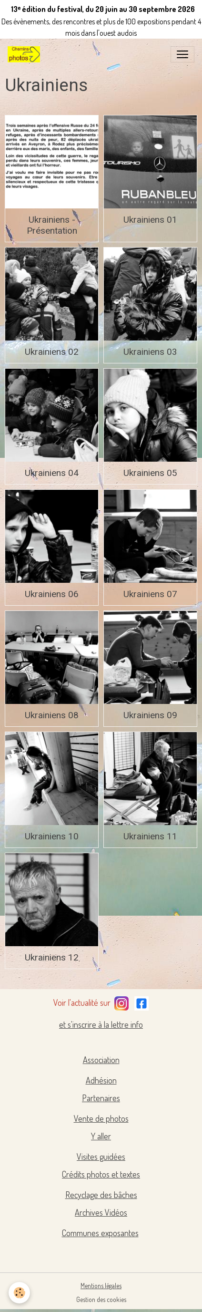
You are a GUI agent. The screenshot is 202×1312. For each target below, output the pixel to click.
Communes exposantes (100, 1233)
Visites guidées (101, 1156)
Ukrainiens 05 (150, 472)
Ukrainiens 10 (52, 836)
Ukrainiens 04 (52, 472)
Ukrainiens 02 (52, 351)
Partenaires (101, 1098)
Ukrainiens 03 (150, 351)
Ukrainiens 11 (150, 836)
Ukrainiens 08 (52, 715)
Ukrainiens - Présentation (52, 225)
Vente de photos (101, 1118)
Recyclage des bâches (101, 1194)
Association (101, 1059)
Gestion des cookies (101, 1299)
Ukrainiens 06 (52, 594)
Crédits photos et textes (101, 1174)
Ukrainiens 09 (150, 715)
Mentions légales (101, 1285)
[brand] (26, 54)
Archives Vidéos (101, 1212)
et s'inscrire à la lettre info (101, 1024)
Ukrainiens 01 (150, 219)
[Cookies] (19, 1292)
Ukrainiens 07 (150, 594)
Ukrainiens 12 (52, 957)
